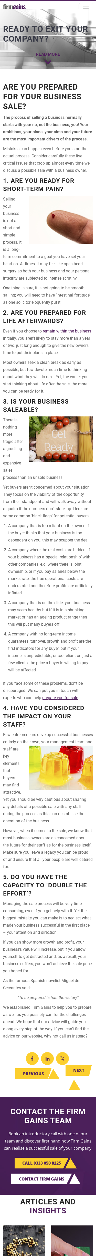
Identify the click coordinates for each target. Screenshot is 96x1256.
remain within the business (67, 331)
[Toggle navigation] (86, 8)
